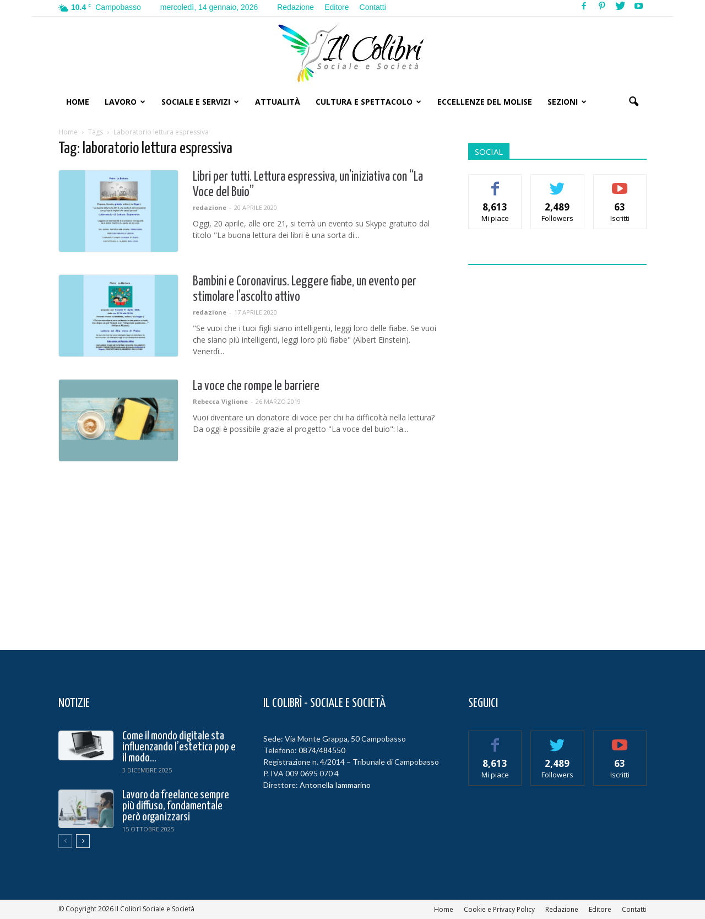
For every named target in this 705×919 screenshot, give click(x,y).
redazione (209, 207)
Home (77, 101)
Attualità (277, 101)
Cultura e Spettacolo (368, 101)
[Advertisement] (557, 450)
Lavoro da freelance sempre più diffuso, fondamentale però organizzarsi (175, 806)
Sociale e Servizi (200, 101)
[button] (633, 102)
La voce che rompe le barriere (256, 386)
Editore (336, 7)
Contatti (373, 7)
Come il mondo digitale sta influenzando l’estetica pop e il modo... (179, 747)
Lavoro (125, 101)
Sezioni (567, 101)
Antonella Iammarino (335, 785)
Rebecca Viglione (220, 401)
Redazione (295, 7)
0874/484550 (322, 750)
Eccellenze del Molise (484, 101)
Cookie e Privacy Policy (499, 909)
